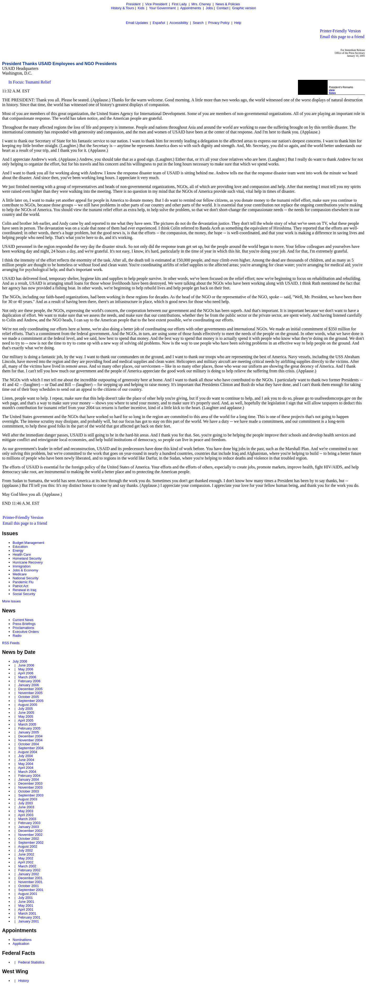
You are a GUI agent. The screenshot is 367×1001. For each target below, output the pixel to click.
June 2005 (26, 713)
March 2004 (27, 772)
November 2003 (30, 787)
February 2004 (29, 776)
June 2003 (26, 807)
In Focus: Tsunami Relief (29, 82)
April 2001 (26, 909)
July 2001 (25, 898)
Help (237, 23)
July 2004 (25, 756)
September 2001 (30, 890)
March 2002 (27, 866)
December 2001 (30, 878)
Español (159, 23)
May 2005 (25, 716)
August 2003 (27, 799)
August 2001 (27, 894)
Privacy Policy (218, 23)
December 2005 (30, 689)
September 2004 (30, 748)
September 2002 (30, 842)
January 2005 (28, 732)
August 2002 (27, 846)
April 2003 (26, 815)
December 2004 (30, 736)
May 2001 (25, 906)
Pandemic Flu (23, 582)
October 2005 (28, 697)
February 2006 (29, 681)
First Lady (179, 4)
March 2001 (27, 913)
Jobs (209, 8)
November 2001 (30, 882)
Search (198, 23)
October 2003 (28, 791)
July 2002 (25, 850)
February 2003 (29, 823)
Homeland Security (27, 558)
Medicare (20, 574)
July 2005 (25, 709)
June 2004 (26, 760)
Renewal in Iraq (24, 590)
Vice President (156, 4)
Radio (17, 636)
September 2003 (30, 795)
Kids (141, 8)
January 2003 (28, 827)
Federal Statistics (31, 962)
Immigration (21, 566)
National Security (25, 578)
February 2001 (29, 917)
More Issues (11, 601)
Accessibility (179, 23)
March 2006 (27, 677)
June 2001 (26, 902)
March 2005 (27, 724)
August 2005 (27, 705)
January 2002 (28, 874)
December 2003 (30, 783)
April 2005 (26, 720)
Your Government (162, 8)
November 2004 (30, 740)
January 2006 (28, 685)
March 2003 (27, 819)
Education (20, 547)
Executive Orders (26, 632)
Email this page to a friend (342, 36)
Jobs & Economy (25, 570)
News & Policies (228, 4)
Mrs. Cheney (201, 4)
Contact (222, 8)
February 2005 (29, 728)
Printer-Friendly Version (340, 31)
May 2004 (25, 764)
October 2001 (28, 886)
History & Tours (122, 8)
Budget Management (28, 543)
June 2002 (26, 854)
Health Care (22, 554)
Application (21, 944)
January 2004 (28, 779)
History (23, 981)
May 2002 (25, 858)
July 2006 (20, 661)
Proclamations (23, 628)
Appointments (190, 8)
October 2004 (28, 744)
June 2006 (26, 665)
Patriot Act (20, 586)
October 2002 (28, 839)
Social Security (24, 594)
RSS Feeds (10, 643)
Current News (23, 620)
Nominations (22, 940)
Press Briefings (24, 624)
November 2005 (30, 693)
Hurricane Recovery (28, 562)
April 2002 (26, 862)
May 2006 (25, 669)
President (133, 4)
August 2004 (27, 752)
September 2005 (30, 701)
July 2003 (25, 803)
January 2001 (28, 921)
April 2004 (26, 768)
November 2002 (30, 835)
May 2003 (25, 811)
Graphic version (244, 8)
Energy (18, 550)
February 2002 (29, 870)
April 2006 (26, 673)
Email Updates (137, 23)
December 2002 (30, 831)
